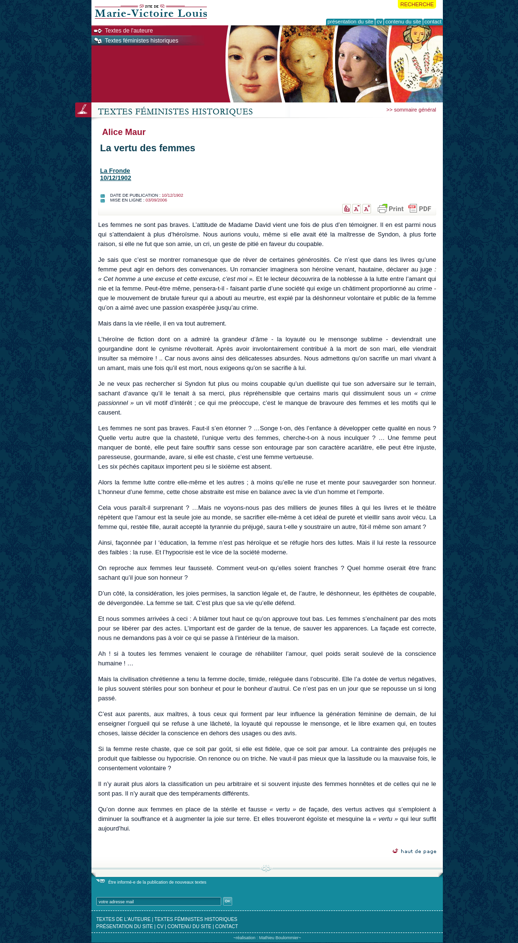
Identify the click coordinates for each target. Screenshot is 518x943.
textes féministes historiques (196, 919)
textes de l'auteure (123, 919)
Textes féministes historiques (141, 40)
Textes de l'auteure (129, 30)
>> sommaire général (411, 109)
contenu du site (190, 926)
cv (160, 926)
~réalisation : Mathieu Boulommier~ (267, 937)
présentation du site (124, 926)
